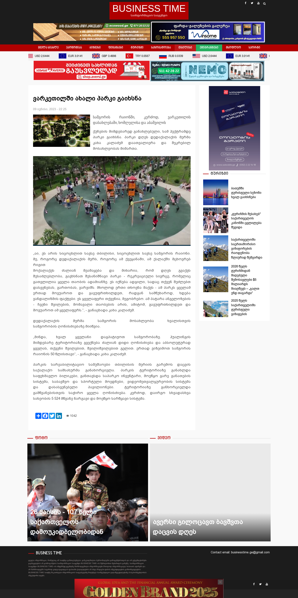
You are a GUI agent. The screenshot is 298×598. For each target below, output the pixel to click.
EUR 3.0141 (74, 56)
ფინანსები (115, 47)
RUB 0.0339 (174, 56)
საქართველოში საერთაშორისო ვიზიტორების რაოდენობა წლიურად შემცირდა (215, 248)
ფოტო (41, 438)
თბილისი (185, 47)
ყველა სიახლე (48, 47)
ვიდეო (164, 438)
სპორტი (254, 47)
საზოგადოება (161, 47)
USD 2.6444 (40, 56)
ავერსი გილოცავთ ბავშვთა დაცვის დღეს (210, 492)
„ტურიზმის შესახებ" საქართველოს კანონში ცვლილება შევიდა (215, 220)
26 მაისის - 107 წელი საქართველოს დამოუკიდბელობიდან (87, 492)
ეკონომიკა (74, 47)
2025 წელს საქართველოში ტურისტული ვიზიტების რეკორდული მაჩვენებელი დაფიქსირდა (215, 313)
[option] (234, 193)
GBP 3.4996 (107, 56)
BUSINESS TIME (148, 8)
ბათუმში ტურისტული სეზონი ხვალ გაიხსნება (215, 192)
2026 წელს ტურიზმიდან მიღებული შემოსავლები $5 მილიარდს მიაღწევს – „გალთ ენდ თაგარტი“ (215, 279)
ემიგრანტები (209, 47)
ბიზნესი (95, 47)
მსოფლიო (233, 47)
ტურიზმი (137, 47)
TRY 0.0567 (140, 56)
